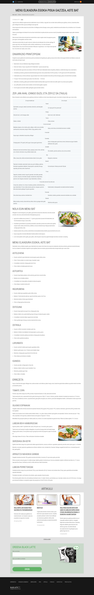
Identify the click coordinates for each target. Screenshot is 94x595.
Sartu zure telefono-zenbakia (18, 558)
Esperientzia (13, 582)
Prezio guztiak (68, 582)
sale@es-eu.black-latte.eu (15, 588)
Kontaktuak (59, 582)
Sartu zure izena (16, 551)
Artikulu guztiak (47, 539)
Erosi (27, 569)
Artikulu (45, 582)
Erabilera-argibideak (23, 582)
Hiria (40, 582)
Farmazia (52, 582)
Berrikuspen (33, 582)
